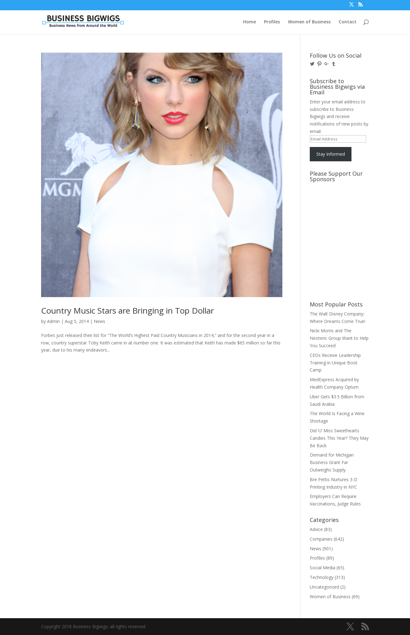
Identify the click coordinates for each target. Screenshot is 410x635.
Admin (53, 321)
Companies (321, 539)
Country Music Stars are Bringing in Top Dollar (127, 310)
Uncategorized (324, 587)
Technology (321, 577)
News (99, 321)
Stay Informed (330, 154)
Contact (347, 22)
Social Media (322, 568)
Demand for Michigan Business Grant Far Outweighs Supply (332, 462)
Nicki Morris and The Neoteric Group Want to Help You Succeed (339, 338)
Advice (316, 529)
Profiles (272, 22)
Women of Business (309, 22)
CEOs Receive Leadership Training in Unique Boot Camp (335, 362)
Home (249, 22)
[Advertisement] (338, 208)
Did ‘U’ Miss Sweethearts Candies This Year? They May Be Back (339, 438)
